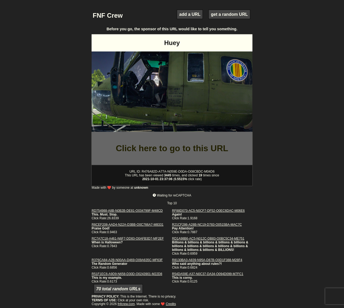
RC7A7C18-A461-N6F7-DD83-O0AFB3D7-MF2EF (128, 238)
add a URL (189, 14)
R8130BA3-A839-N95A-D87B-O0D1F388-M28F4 (207, 260)
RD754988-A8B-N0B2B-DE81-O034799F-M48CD (127, 211)
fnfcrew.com (126, 304)
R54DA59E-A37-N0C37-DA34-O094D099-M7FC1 (207, 274)
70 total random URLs (118, 289)
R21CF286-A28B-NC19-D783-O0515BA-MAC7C (207, 225)
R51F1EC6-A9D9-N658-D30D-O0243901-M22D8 (127, 274)
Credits (171, 304)
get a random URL (229, 14)
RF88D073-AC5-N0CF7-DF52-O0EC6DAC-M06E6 (208, 211)
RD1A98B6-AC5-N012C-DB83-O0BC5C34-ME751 (208, 238)
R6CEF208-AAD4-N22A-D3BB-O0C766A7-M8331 (127, 225)
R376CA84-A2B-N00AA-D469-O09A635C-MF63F (127, 260)
